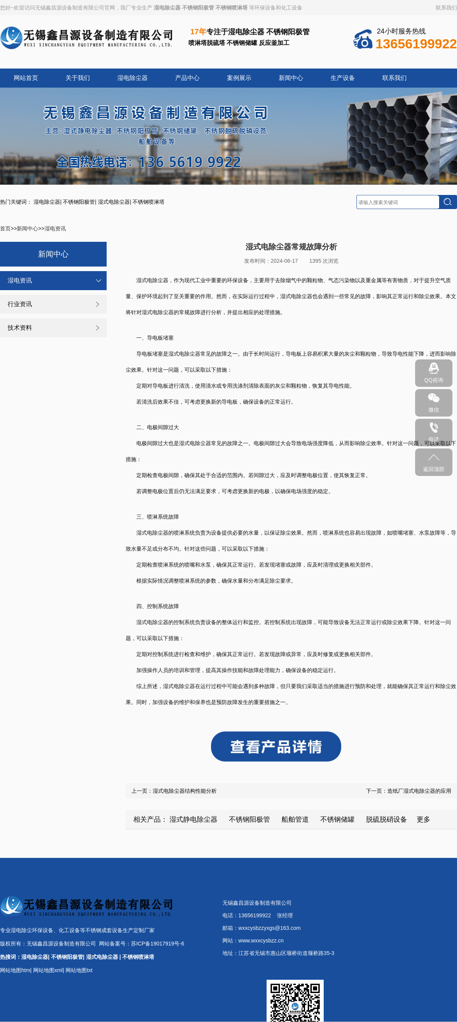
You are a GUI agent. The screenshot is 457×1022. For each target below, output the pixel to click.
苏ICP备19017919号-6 (157, 944)
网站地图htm (15, 970)
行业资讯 (20, 304)
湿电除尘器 (167, 8)
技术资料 (20, 327)
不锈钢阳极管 (198, 8)
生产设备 (343, 78)
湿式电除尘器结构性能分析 (185, 791)
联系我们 (446, 8)
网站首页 (26, 78)
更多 (423, 819)
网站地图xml (48, 970)
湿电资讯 (55, 228)
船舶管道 (295, 819)
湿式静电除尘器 (193, 819)
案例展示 (239, 78)
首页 (5, 228)
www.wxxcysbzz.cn (261, 940)
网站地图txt (79, 970)
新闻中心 (291, 78)
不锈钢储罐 (337, 819)
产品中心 (187, 78)
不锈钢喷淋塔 (232, 8)
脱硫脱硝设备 (386, 819)
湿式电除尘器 (114, 202)
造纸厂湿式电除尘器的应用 (419, 791)
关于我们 (78, 78)
